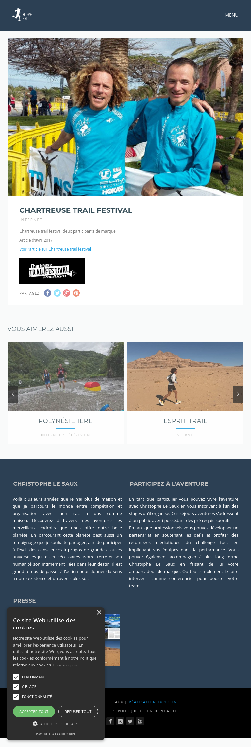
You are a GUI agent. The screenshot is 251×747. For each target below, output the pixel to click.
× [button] (98, 612)
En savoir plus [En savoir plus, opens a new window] (65, 665)
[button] (16, 676)
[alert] (56, 673)
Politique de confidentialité (147, 722)
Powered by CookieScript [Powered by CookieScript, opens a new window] (55, 734)
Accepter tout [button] (33, 711)
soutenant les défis (183, 546)
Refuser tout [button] (78, 711)
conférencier (181, 589)
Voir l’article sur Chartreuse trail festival (55, 249)
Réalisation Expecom (153, 713)
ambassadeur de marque (154, 582)
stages (135, 524)
